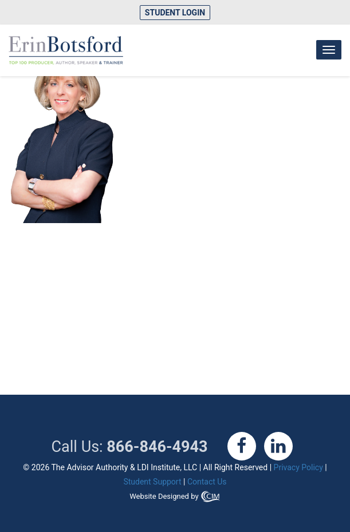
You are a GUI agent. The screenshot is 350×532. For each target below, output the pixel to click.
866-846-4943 (157, 447)
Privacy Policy (298, 467)
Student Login (175, 12)
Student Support (152, 481)
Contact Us (207, 481)
